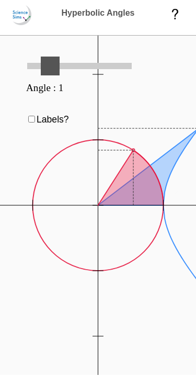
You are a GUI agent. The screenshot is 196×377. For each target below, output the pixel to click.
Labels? (53, 119)
